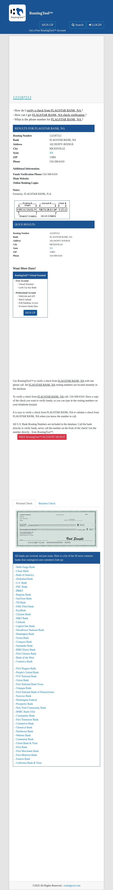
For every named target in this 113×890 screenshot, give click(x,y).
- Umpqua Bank (23, 688)
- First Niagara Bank (25, 668)
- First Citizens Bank (25, 653)
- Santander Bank (24, 645)
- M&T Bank (21, 618)
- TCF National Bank (26, 676)
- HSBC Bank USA (25, 711)
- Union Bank (22, 680)
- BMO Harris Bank (25, 649)
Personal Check (24, 503)
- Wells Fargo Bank (25, 567)
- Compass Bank (23, 641)
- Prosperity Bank (24, 703)
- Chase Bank (22, 571)
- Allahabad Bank (24, 579)
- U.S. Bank (21, 582)
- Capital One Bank (25, 626)
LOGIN (95, 24)
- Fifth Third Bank (24, 606)
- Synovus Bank (23, 696)
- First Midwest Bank (26, 755)
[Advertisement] (56, 66)
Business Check (47, 503)
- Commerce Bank (24, 723)
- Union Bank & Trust (26, 743)
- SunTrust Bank (23, 598)
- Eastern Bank (22, 759)
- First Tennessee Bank (26, 719)
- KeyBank (20, 610)
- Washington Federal (26, 700)
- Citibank (20, 622)
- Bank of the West (24, 657)
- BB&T (19, 590)
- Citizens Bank (23, 614)
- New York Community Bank (30, 707)
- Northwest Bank (24, 731)
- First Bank (21, 747)
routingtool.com (72, 885)
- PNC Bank (21, 586)
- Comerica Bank (23, 661)
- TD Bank (20, 602)
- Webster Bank (23, 735)
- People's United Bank (27, 672)
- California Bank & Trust (28, 762)
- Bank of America (24, 575)
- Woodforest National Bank (29, 630)
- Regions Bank (23, 594)
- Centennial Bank (24, 739)
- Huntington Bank (24, 634)
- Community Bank (25, 715)
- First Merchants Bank (27, 751)
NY (51, 153)
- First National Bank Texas (29, 684)
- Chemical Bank (23, 727)
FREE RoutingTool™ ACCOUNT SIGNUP (42, 437)
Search (78, 24)
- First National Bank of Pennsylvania (34, 692)
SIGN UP (47, 24)
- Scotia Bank (22, 638)
